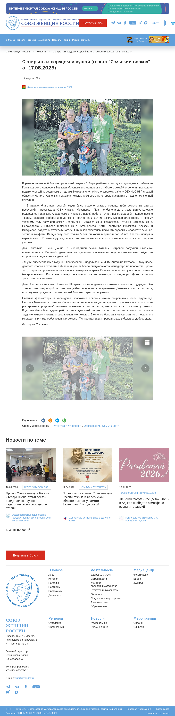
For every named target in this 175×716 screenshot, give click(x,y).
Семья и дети (110, 425)
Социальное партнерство (106, 598)
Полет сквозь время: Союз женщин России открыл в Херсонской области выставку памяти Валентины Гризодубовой (87, 499)
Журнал (138, 582)
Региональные (99, 626)
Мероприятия (145, 618)
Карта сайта (162, 709)
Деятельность (102, 570)
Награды (53, 582)
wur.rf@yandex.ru (24, 678)
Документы (55, 595)
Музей (75, 39)
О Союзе (10, 39)
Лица (51, 574)
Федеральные (99, 622)
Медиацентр (44, 39)
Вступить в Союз (93, 23)
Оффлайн (139, 626)
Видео (137, 578)
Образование (92, 425)
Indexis (165, 713)
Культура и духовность (68, 425)
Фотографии (141, 574)
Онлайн (138, 622)
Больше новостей (22, 530)
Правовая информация (139, 709)
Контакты (85, 39)
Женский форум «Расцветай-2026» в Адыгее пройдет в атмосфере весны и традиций (144, 502)
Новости (20, 39)
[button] (30, 368)
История (53, 578)
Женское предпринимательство (138, 492)
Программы (55, 591)
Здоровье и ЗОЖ (101, 574)
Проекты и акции (61, 39)
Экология (96, 594)
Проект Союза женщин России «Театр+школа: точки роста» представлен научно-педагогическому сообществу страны (27, 501)
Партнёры (54, 586)
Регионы (31, 39)
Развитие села (99, 602)
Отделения (55, 622)
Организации (56, 626)
